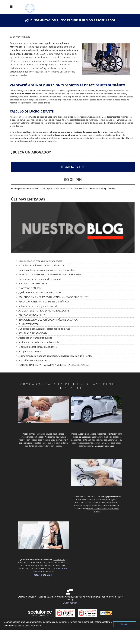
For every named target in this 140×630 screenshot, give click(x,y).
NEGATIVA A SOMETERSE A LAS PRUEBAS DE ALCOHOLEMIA (49, 274)
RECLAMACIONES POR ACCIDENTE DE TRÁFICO (43, 301)
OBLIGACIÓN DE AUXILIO (31, 315)
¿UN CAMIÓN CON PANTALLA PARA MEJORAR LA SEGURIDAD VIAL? (54, 364)
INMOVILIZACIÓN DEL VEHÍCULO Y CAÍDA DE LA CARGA (48, 319)
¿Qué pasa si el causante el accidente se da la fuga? (44, 328)
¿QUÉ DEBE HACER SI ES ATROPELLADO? (39, 292)
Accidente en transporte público (35, 337)
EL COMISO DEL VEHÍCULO (32, 283)
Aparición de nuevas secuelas (34, 360)
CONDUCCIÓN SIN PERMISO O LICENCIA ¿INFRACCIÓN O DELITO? (53, 297)
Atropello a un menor (29, 351)
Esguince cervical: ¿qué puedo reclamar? (39, 279)
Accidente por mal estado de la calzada (38, 342)
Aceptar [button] (124, 624)
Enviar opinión (69, 602)
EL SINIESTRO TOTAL (29, 324)
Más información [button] (34, 626)
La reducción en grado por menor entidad (40, 260)
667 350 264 (73, 179)
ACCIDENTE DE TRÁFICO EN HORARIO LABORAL (43, 310)
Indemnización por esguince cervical (37, 306)
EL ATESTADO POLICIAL (30, 288)
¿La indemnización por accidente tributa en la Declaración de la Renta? (55, 355)
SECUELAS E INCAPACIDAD (32, 333)
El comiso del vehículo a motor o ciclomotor (41, 265)
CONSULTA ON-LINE (73, 166)
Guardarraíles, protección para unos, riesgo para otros (46, 269)
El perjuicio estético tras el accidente (37, 346)
